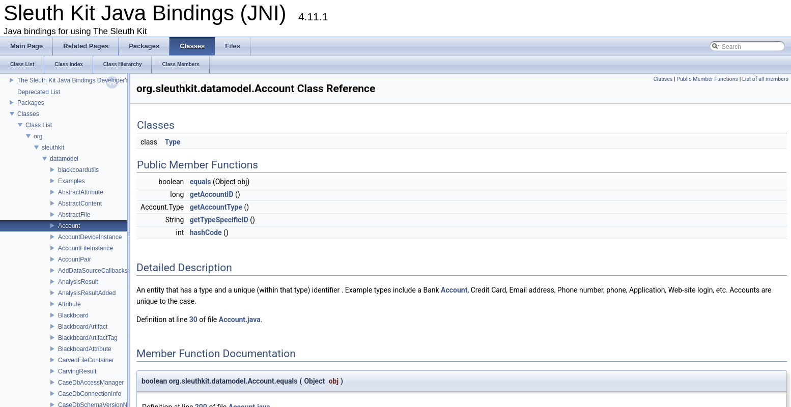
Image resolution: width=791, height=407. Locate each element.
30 (193, 319)
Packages (30, 102)
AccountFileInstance (85, 248)
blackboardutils (78, 169)
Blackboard (73, 315)
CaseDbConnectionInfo (89, 393)
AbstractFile (74, 214)
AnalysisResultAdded (87, 293)
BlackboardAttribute (84, 349)
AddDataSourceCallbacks (93, 270)
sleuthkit (53, 147)
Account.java (240, 319)
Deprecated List (38, 92)
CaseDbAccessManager (91, 382)
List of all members (765, 79)
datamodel (64, 158)
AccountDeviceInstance (90, 237)
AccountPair (74, 259)
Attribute (69, 304)
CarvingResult (77, 371)
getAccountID (212, 194)
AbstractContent (80, 203)
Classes (28, 114)
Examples (71, 181)
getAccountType (216, 207)
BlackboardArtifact (82, 326)
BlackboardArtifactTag (88, 337)
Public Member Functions (707, 79)
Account (69, 225)
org (38, 136)
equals (200, 182)
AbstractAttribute (80, 192)
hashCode (206, 232)
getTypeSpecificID (219, 220)
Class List (38, 125)
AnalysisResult (78, 281)
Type (173, 142)
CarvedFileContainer (86, 360)
